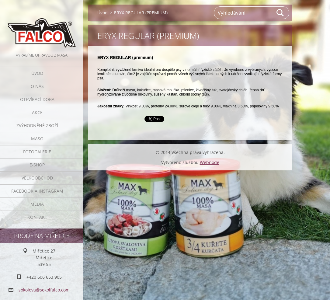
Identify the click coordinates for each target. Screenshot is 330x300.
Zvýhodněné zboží (37, 125)
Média (37, 204)
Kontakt (37, 217)
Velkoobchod (37, 178)
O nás (37, 86)
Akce (37, 112)
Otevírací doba (37, 99)
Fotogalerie (37, 152)
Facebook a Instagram (37, 191)
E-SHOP (37, 165)
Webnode (209, 162)
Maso (37, 138)
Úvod (37, 73)
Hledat (280, 12)
